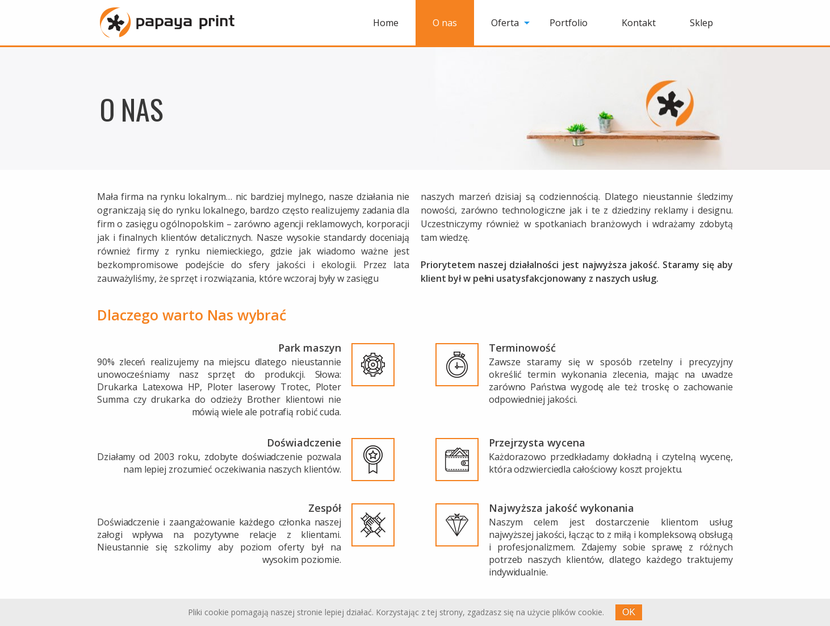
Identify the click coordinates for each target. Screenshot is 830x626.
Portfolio (569, 22)
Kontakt (639, 22)
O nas (445, 22)
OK (628, 612)
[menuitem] (386, 22)
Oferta (505, 22)
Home (386, 22)
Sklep (701, 22)
